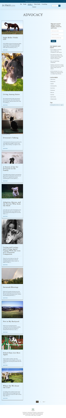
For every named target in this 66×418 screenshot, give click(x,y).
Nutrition (53, 88)
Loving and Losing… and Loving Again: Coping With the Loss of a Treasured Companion (11, 250)
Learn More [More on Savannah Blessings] (5, 297)
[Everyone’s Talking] (12, 121)
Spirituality (53, 96)
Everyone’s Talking (10, 138)
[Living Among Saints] (12, 72)
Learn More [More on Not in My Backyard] (5, 332)
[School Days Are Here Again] (12, 342)
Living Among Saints (11, 94)
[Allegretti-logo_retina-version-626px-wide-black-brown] (9, 4)
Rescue (52, 92)
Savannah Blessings (10, 287)
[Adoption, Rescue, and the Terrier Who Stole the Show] (12, 191)
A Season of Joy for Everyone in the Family (10, 168)
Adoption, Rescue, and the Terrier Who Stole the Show (12, 204)
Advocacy (53, 79)
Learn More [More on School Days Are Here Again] (5, 365)
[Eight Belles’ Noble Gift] (12, 27)
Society (52, 94)
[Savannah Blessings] (12, 276)
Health (52, 83)
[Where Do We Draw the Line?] (12, 375)
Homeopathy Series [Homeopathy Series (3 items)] (55, 104)
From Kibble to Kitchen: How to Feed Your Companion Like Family (56, 51)
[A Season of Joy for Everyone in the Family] (12, 158)
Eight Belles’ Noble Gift (10, 38)
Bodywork (53, 81)
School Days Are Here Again (11, 354)
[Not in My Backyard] (12, 309)
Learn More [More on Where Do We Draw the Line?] (5, 398)
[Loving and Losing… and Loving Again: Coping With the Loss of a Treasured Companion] (12, 231)
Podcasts (53, 90)
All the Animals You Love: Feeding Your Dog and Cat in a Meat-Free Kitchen (57, 72)
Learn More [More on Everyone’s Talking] (5, 148)
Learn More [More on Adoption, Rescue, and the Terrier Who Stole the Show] (5, 216)
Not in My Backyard (11, 321)
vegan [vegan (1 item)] (61, 104)
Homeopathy (54, 85)
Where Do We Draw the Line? (11, 387)
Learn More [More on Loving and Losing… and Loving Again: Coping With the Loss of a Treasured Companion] (5, 264)
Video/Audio (53, 99)
